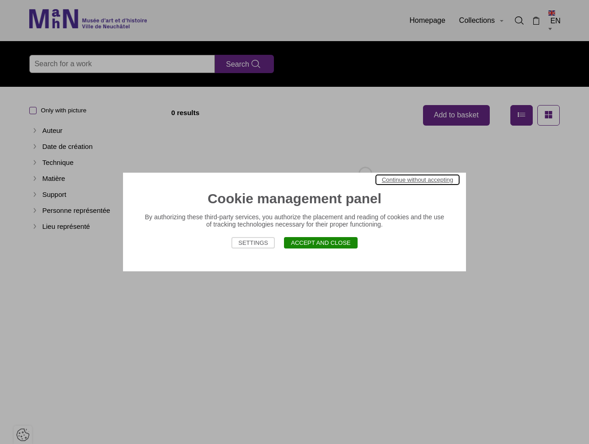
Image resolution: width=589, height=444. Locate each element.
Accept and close (321, 242)
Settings (253, 242)
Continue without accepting (417, 179)
